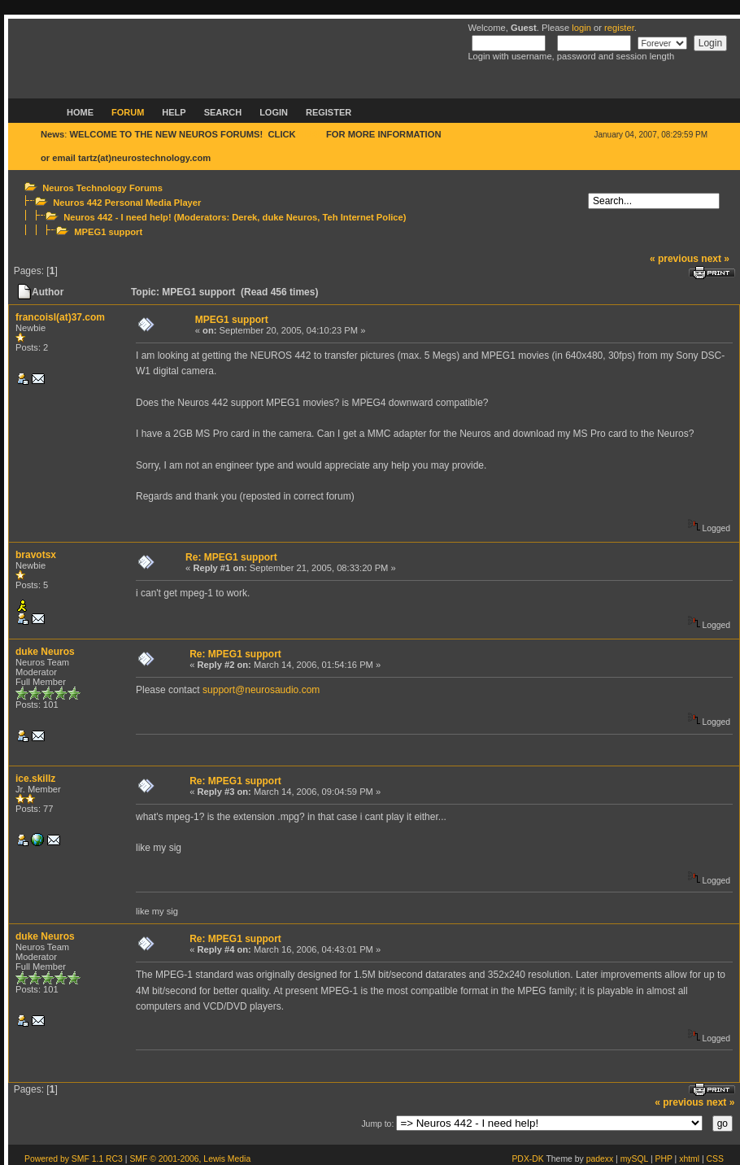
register (619, 28)
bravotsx (35, 555)
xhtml (689, 1158)
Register (328, 112)
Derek (244, 217)
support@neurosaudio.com (261, 690)
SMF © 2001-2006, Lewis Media (189, 1158)
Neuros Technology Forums (102, 188)
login (581, 28)
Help (173, 112)
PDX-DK (527, 1158)
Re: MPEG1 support (231, 557)
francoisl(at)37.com (60, 317)
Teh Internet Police (363, 217)
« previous (674, 258)
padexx (600, 1158)
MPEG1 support (108, 232)
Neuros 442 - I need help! (117, 217)
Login (273, 112)
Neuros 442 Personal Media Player (127, 202)
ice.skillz (35, 778)
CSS (715, 1158)
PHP (664, 1158)
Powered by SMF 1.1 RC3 (73, 1158)
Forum (127, 112)
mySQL (634, 1158)
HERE (311, 134)
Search (223, 112)
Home (80, 112)
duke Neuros (290, 217)
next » (715, 258)
